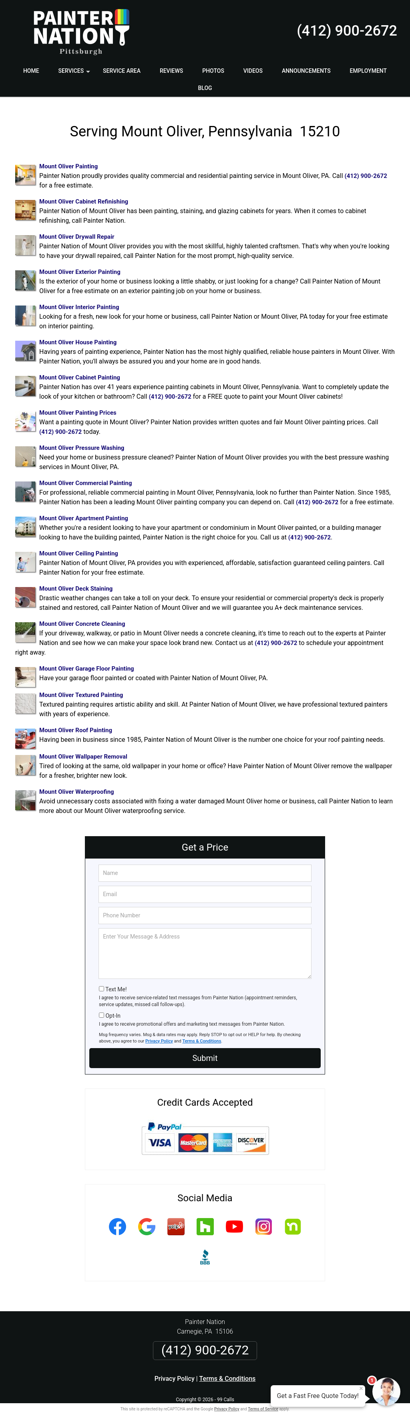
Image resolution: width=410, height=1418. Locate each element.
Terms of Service (263, 1401)
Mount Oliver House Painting (78, 334)
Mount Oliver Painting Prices (78, 404)
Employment (368, 71)
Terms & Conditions (202, 1033)
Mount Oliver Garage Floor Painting (86, 660)
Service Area (122, 71)
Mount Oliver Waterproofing (76, 783)
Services (75, 74)
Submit (204, 1050)
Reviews (171, 71)
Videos (253, 71)
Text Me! (116, 981)
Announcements (306, 71)
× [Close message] (361, 1388)
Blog (205, 88)
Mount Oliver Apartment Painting (83, 510)
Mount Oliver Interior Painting (79, 299)
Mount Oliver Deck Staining (76, 580)
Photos (213, 71)
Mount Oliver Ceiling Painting (78, 545)
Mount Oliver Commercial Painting (85, 475)
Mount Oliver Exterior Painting (80, 264)
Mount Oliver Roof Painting (75, 722)
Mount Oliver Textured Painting (81, 687)
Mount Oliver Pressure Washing (81, 439)
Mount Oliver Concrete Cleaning (82, 615)
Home (31, 71)
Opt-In (112, 1008)
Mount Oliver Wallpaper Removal (83, 748)
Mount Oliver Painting (68, 158)
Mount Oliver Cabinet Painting (79, 369)
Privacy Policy (159, 1033)
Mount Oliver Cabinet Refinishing (83, 193)
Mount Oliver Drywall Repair (77, 228)
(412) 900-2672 (347, 30)
